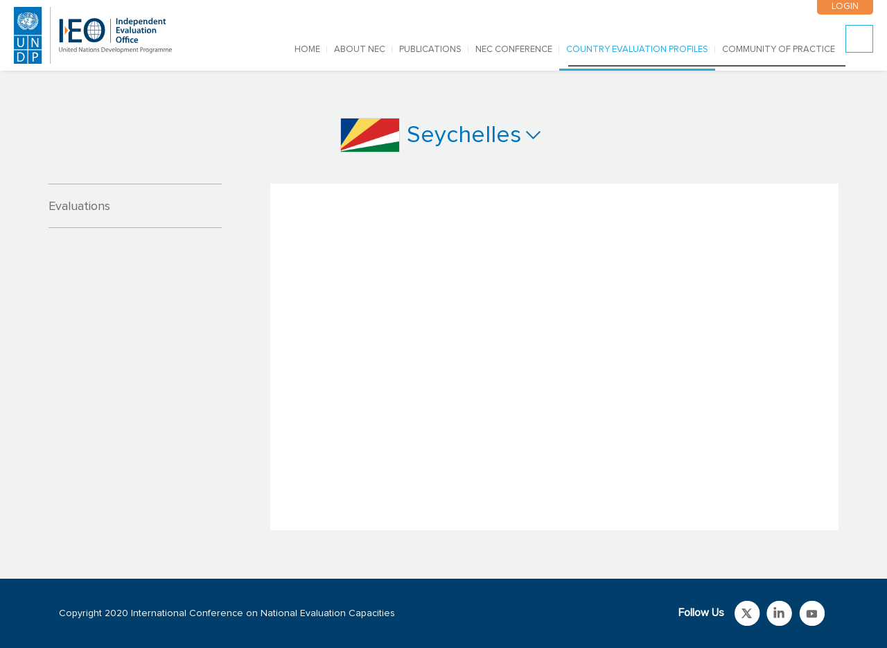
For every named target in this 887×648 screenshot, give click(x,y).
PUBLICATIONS (430, 49)
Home (307, 49)
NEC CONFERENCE (513, 49)
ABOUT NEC (359, 49)
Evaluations (79, 206)
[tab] (135, 206)
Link (747, 613)
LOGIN (845, 6)
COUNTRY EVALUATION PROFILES (637, 49)
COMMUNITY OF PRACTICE (778, 49)
